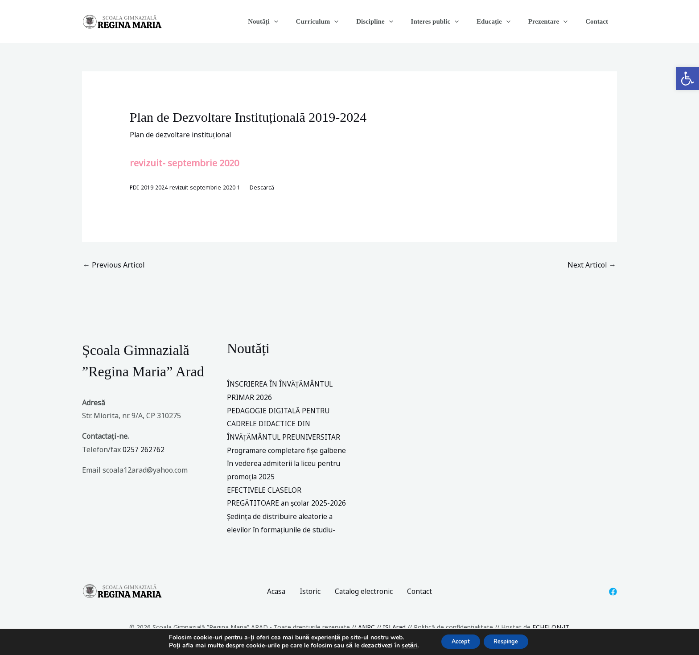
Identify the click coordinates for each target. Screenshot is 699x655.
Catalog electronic (364, 592)
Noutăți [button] (292, 21)
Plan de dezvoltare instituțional (182, 135)
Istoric (309, 592)
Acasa (274, 592)
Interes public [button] (450, 21)
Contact (599, 21)
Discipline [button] (394, 21)
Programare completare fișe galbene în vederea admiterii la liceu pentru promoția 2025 (288, 464)
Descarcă (267, 188)
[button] (687, 78)
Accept (456, 641)
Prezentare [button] (554, 21)
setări (401, 645)
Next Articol (591, 266)
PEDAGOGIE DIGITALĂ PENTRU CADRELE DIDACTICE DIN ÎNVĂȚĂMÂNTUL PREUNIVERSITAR (286, 424)
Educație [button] (505, 21)
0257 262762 (143, 450)
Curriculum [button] (342, 21)
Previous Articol (114, 266)
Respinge (510, 641)
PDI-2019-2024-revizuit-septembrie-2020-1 (187, 188)
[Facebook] (613, 592)
